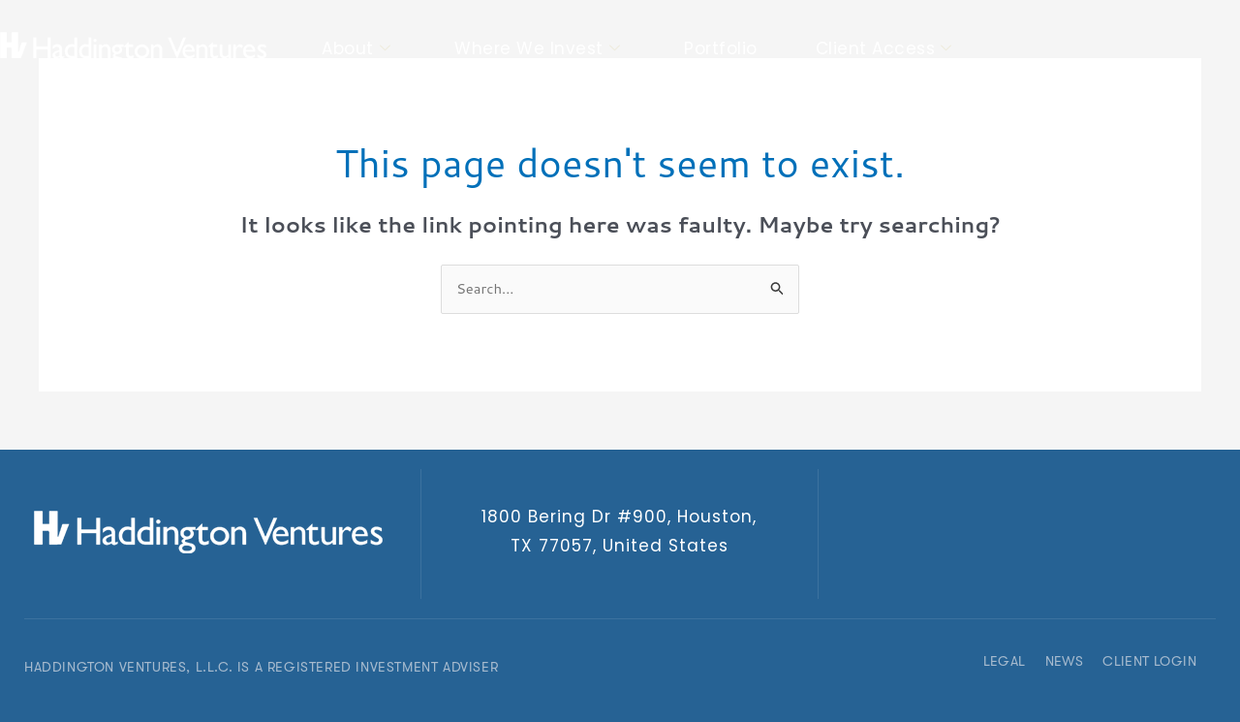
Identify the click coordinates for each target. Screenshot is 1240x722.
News (1064, 661)
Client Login (1149, 661)
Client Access (884, 49)
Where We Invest (537, 49)
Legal (1004, 661)
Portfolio (721, 48)
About (356, 49)
